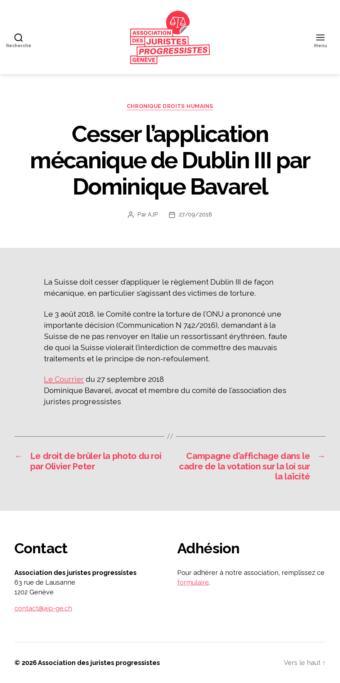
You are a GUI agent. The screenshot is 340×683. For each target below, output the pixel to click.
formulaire (193, 582)
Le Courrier (64, 379)
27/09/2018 (195, 214)
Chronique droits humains (170, 106)
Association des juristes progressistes (99, 662)
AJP (153, 214)
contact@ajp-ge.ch (43, 608)
